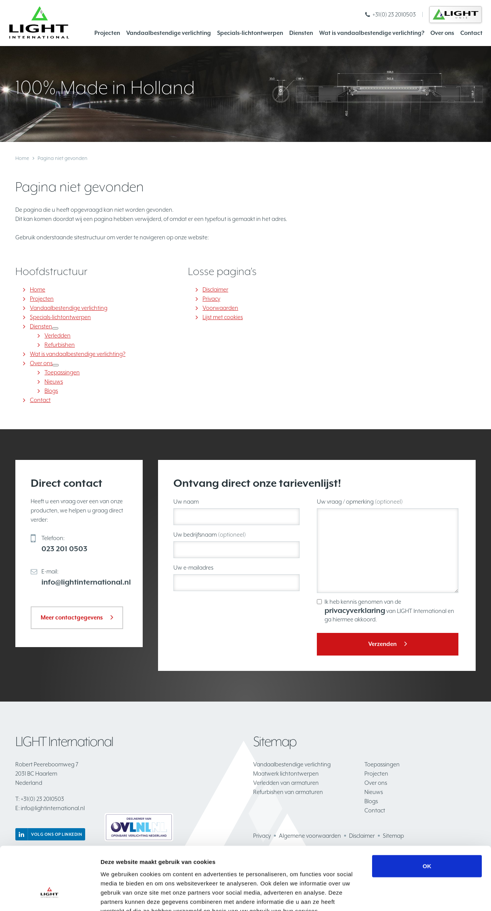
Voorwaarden (220, 308)
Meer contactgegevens (72, 617)
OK (427, 820)
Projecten (107, 33)
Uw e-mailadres (193, 567)
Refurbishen (59, 344)
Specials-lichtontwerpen (250, 33)
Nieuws (53, 381)
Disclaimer (215, 289)
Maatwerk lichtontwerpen (286, 773)
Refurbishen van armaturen (288, 792)
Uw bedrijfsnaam (209, 534)
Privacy (211, 298)
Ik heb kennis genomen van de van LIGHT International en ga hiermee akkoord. (389, 610)
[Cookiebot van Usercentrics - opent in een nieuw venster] (49, 896)
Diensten (301, 33)
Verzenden (382, 644)
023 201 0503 (64, 548)
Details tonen (414, 896)
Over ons (442, 33)
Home (22, 158)
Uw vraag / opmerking (360, 501)
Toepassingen (62, 372)
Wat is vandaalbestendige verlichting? (371, 33)
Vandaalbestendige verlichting (168, 33)
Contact (471, 33)
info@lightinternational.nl (86, 582)
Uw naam (186, 501)
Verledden (57, 335)
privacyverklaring (355, 610)
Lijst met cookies (223, 317)
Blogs (51, 390)
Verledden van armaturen (286, 782)
